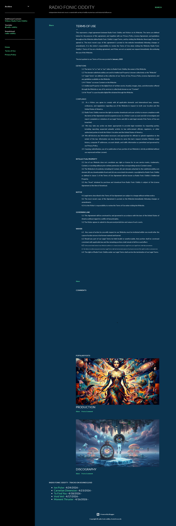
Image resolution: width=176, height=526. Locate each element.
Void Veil (59, 496)
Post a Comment (87, 411)
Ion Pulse (59, 487)
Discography (86, 469)
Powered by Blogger (105, 514)
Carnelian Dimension (65, 490)
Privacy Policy (10, 55)
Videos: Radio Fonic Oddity (16, 21)
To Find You (60, 493)
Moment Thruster (63, 499)
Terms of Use (10, 51)
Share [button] (51, 25)
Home (7, 47)
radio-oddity (10, 33)
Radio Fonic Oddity (71, 7)
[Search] (158, 7)
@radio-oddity (11, 27)
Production (85, 407)
